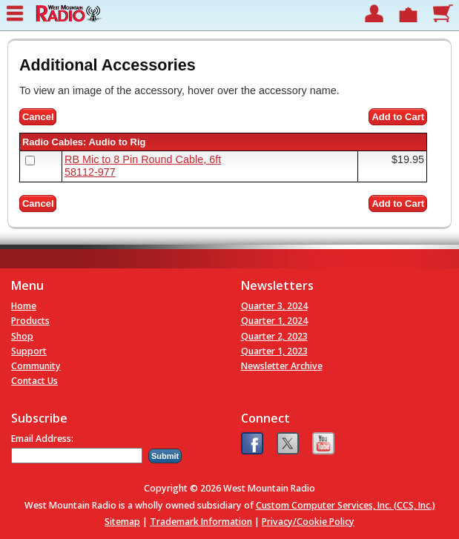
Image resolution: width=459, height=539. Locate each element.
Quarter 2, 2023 (274, 336)
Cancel (37, 116)
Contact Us (34, 380)
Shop (22, 336)
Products (30, 320)
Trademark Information (201, 521)
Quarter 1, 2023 (274, 351)
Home (23, 306)
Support (29, 351)
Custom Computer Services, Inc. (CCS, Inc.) (345, 505)
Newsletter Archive (282, 366)
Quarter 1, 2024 (274, 320)
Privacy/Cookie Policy (308, 521)
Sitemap (122, 521)
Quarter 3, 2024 (274, 306)
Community (36, 366)
